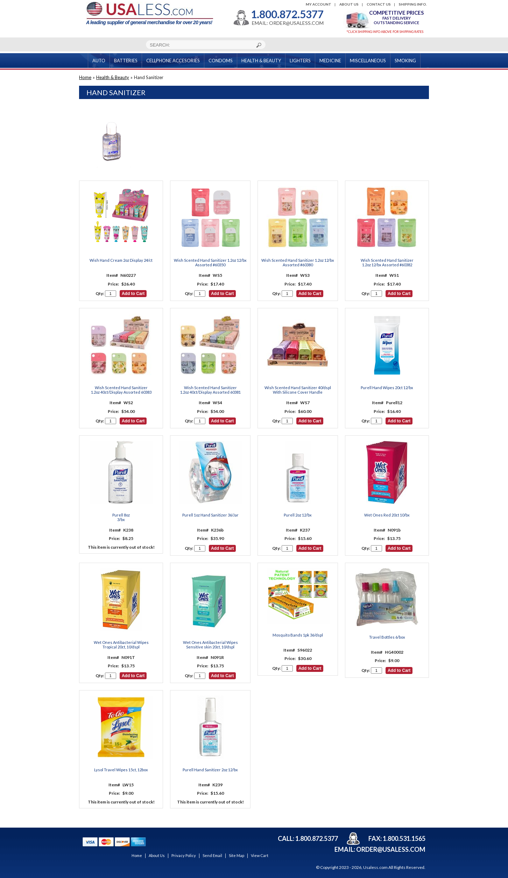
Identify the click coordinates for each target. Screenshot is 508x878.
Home (85, 77)
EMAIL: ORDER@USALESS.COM (288, 23)
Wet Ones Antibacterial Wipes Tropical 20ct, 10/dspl (121, 644)
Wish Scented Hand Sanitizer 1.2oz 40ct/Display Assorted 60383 (121, 389)
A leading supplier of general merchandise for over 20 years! (149, 13)
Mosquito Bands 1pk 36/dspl (298, 635)
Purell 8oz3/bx (121, 517)
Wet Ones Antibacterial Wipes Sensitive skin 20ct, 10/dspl (210, 644)
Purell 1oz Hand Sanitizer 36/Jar (210, 515)
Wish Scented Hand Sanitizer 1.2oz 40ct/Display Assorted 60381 (210, 389)
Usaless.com (375, 867)
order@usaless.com (390, 849)
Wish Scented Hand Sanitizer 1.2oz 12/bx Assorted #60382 (387, 262)
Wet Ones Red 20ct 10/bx (387, 515)
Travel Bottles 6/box (387, 637)
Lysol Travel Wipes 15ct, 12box (121, 769)
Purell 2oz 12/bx (298, 515)
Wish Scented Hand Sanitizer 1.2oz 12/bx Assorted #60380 (297, 262)
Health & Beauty (112, 77)
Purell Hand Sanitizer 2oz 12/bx (210, 769)
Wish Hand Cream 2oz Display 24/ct (121, 260)
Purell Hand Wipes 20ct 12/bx (387, 387)
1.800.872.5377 (287, 14)
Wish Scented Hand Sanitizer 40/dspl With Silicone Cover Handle (297, 389)
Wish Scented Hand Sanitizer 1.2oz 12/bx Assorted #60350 (210, 262)
